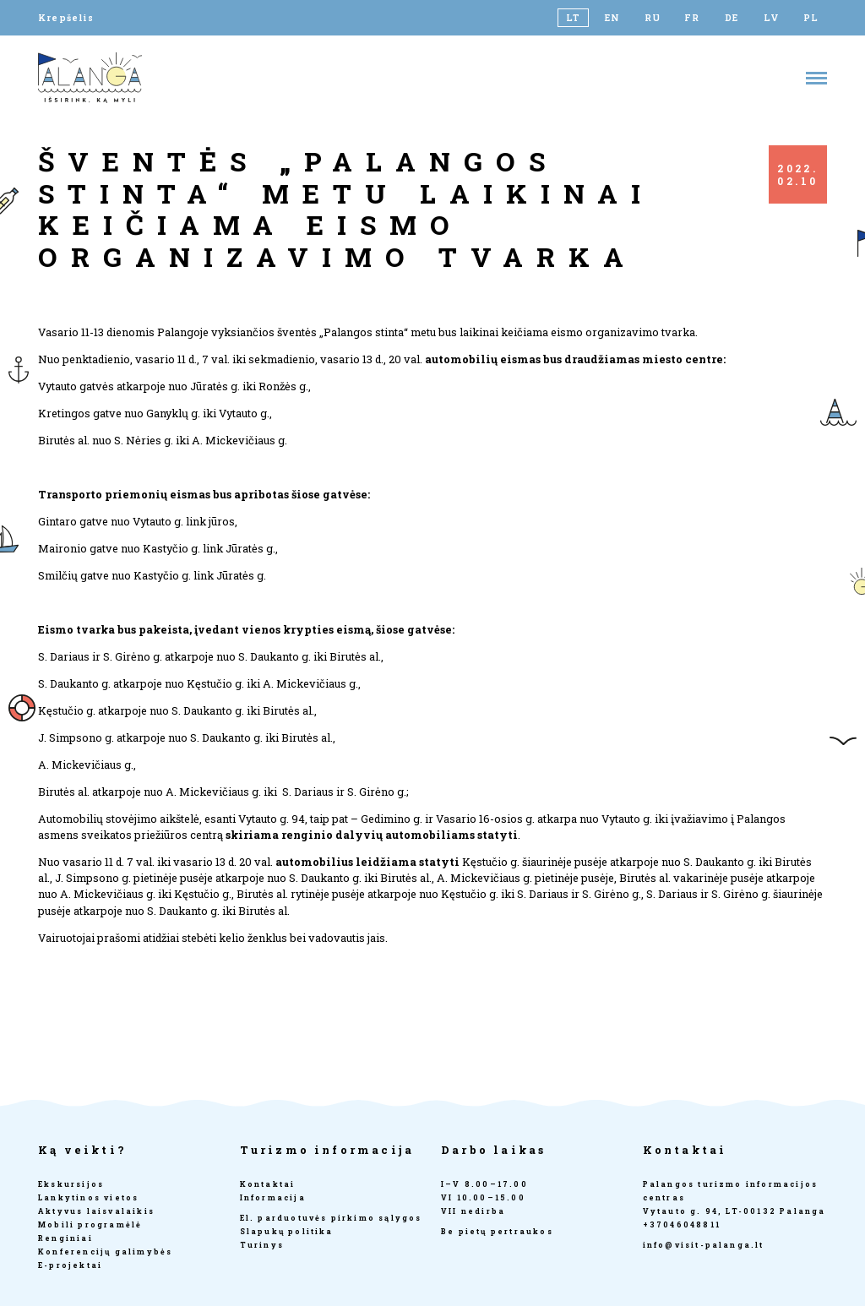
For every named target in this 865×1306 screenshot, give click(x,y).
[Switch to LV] (771, 17)
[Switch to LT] (573, 17)
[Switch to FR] (692, 17)
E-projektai (70, 1265)
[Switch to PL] (811, 17)
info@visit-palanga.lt (703, 1244)
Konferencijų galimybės (105, 1251)
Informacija (273, 1197)
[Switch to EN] (613, 17)
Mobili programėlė (90, 1224)
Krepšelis (66, 18)
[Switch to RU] (652, 17)
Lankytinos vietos (88, 1197)
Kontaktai (268, 1184)
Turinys (262, 1244)
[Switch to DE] (732, 17)
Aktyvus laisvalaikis (96, 1211)
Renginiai (65, 1238)
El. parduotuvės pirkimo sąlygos (331, 1217)
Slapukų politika (287, 1231)
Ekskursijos (71, 1184)
